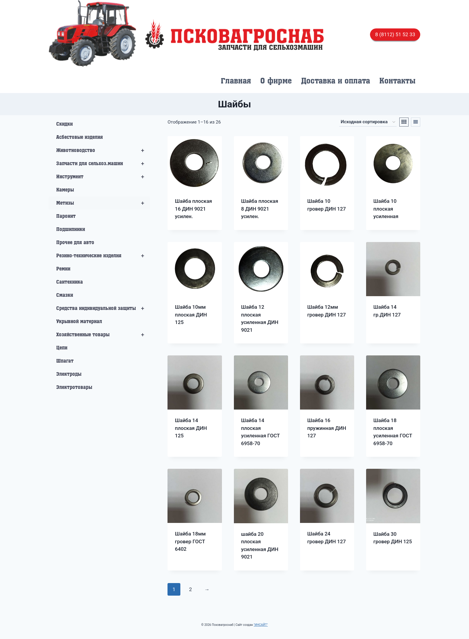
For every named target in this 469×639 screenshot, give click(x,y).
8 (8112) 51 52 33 (395, 34)
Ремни (63, 269)
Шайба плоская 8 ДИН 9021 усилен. (259, 208)
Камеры (65, 190)
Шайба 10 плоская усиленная (385, 208)
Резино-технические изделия (103, 255)
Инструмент (103, 176)
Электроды (68, 374)
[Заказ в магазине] (368, 122)
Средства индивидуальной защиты (103, 308)
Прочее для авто (75, 242)
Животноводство (103, 150)
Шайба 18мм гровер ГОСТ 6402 (190, 541)
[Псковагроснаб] (234, 35)
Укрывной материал (79, 321)
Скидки (64, 124)
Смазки (64, 295)
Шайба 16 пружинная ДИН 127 (326, 428)
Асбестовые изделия (79, 137)
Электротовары (74, 387)
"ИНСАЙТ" (261, 624)
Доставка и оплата (335, 81)
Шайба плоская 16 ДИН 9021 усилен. (193, 208)
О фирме (276, 81)
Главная (236, 81)
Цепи (61, 348)
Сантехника (69, 282)
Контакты (397, 81)
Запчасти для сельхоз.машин (103, 163)
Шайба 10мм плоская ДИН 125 (191, 314)
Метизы (103, 203)
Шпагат (65, 361)
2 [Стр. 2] (190, 589)
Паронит (66, 216)
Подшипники (70, 229)
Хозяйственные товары (103, 334)
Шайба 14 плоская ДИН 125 (191, 428)
